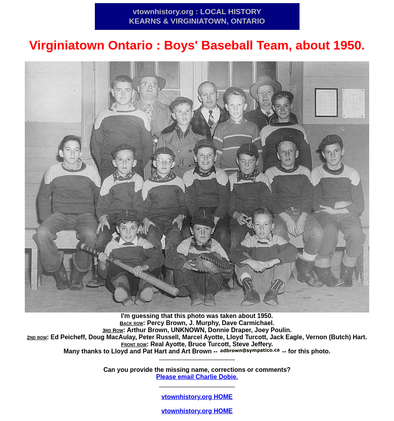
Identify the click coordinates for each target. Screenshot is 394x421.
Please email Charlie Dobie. (197, 376)
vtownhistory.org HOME (197, 396)
